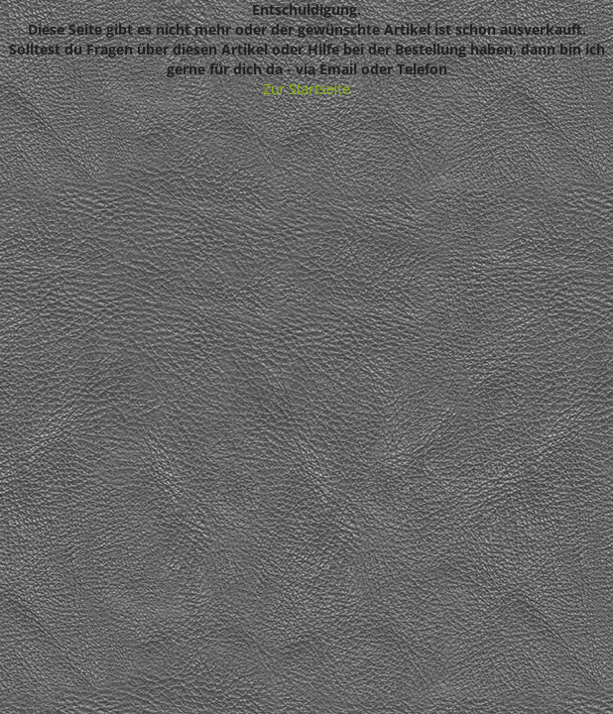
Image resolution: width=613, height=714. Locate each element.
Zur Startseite (306, 88)
